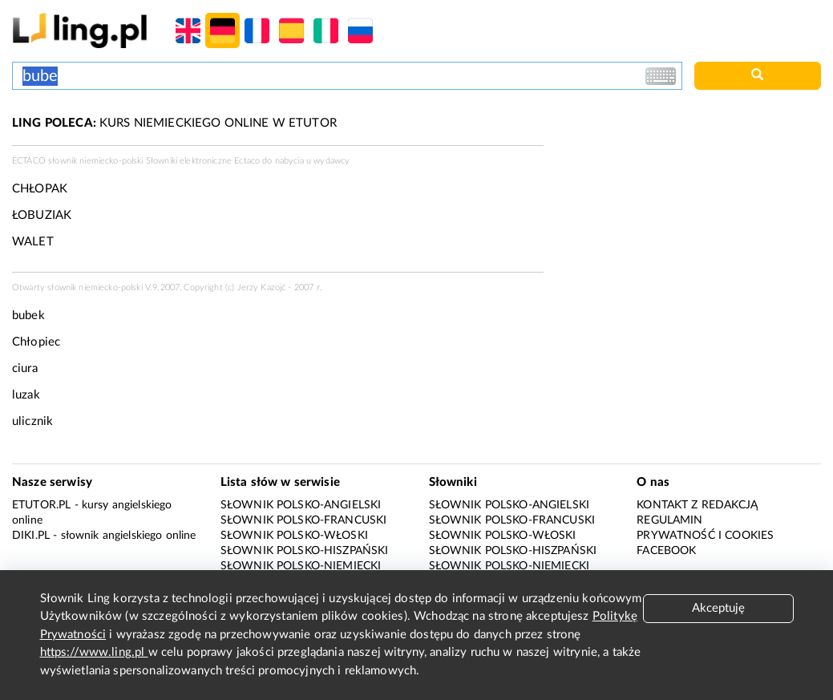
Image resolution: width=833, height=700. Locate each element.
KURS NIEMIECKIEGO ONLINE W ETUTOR (174, 123)
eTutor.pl (41, 505)
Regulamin (669, 520)
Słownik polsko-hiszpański (304, 550)
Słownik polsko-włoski (294, 535)
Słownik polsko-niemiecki (301, 566)
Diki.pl (31, 535)
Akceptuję (718, 608)
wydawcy (331, 160)
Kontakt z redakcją (697, 505)
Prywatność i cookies (705, 535)
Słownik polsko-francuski (303, 520)
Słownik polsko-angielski (301, 505)
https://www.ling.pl (94, 652)
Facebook (666, 550)
